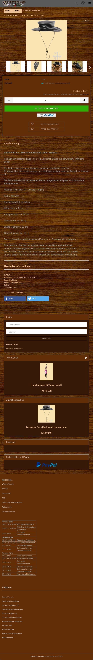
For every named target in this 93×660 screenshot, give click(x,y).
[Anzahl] (46, 100)
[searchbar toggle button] (76, 3)
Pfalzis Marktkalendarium (12, 634)
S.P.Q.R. (86, 21)
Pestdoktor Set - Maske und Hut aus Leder (46, 427)
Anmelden (46, 338)
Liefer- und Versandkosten (12, 502)
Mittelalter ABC (7, 638)
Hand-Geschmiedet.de (10, 601)
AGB (3, 498)
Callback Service (8, 512)
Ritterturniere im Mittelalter (12, 621)
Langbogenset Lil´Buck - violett (46, 385)
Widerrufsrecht (8, 484)
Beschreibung (11, 143)
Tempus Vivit (7, 625)
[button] (89, 68)
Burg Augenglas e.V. (9, 613)
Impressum (6, 493)
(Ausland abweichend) (62, 83)
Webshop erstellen (38, 656)
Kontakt (5, 489)
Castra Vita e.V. (8, 597)
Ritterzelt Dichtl (8, 629)
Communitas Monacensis (12, 617)
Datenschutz (7, 507)
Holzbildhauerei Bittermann (12, 609)
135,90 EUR (46, 433)
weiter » (8, 11)
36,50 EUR (46, 391)
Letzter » (17, 11)
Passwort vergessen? (14, 348)
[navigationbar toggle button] (89, 3)
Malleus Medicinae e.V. (11, 605)
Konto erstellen (12, 344)
